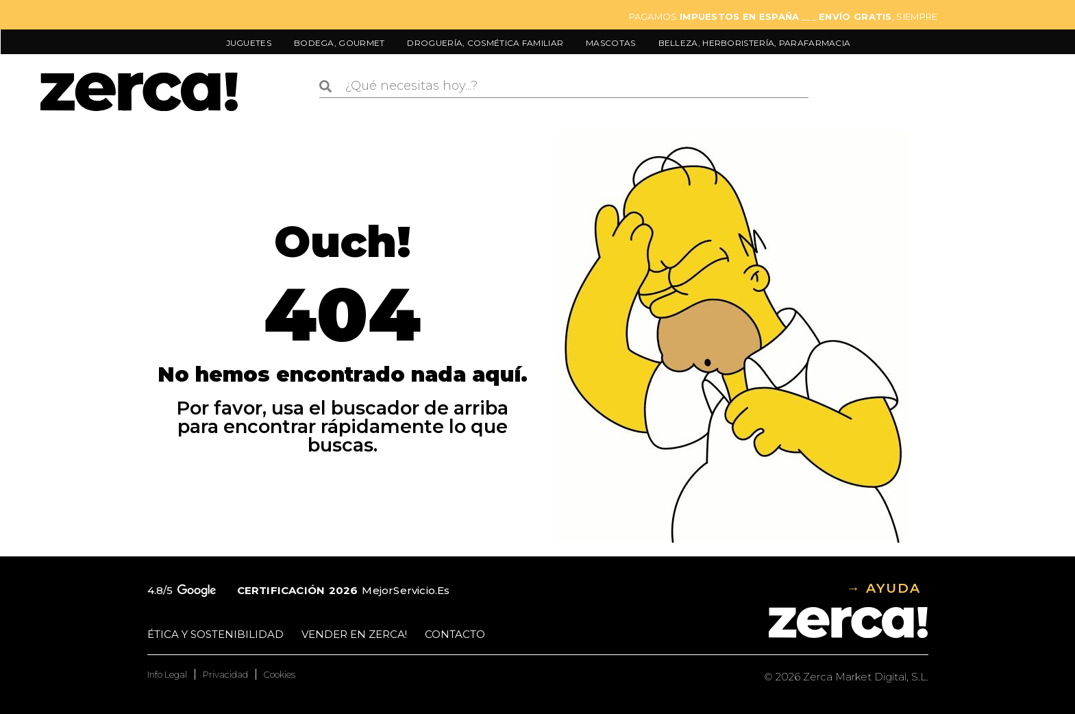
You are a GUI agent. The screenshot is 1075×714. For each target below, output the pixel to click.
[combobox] (563, 86)
